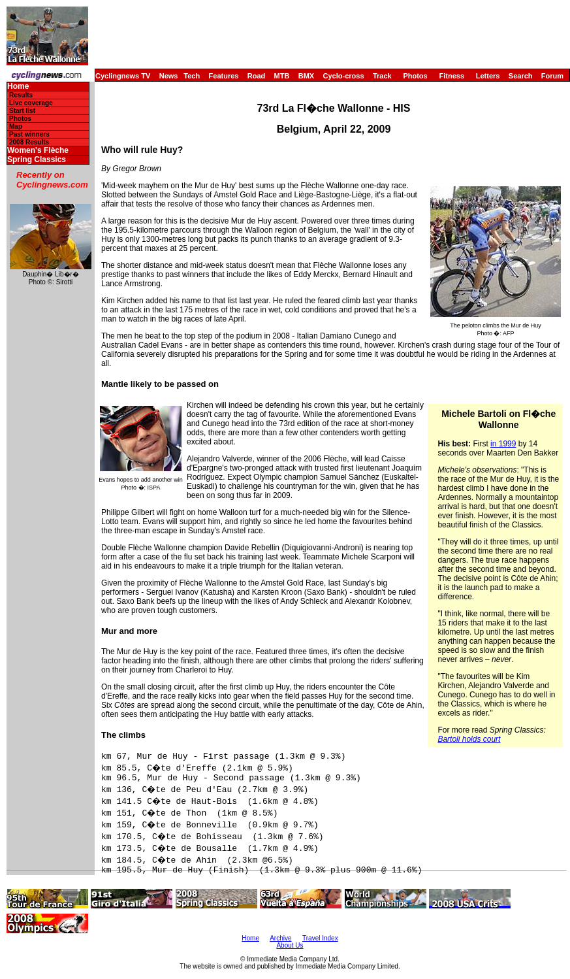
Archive (280, 938)
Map (15, 126)
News (168, 76)
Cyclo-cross (343, 76)
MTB (282, 76)
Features (224, 76)
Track (382, 76)
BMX (306, 76)
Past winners (29, 134)
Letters (488, 76)
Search (521, 76)
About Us (289, 945)
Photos (415, 76)
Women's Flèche (38, 150)
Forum (552, 76)
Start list (22, 110)
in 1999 (503, 443)
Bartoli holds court (468, 739)
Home (18, 86)
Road (256, 76)
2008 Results (29, 142)
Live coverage (31, 103)
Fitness (451, 76)
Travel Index (320, 938)
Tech (191, 76)
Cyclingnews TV (122, 76)
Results (21, 95)
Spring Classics (36, 160)
